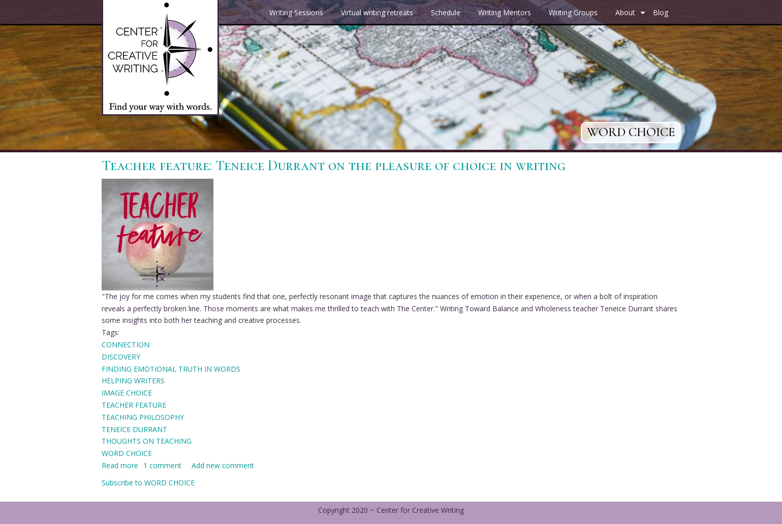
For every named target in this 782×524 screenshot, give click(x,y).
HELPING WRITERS (133, 380)
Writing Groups (573, 12)
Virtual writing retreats (377, 12)
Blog (660, 12)
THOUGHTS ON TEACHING (147, 441)
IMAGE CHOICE (127, 393)
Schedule (445, 12)
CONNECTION (125, 344)
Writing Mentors (504, 12)
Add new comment (223, 465)
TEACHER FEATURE (134, 405)
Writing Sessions (296, 12)
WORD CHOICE (127, 453)
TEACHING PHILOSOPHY (143, 417)
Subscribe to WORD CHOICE (148, 482)
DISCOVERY (121, 357)
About (631, 16)
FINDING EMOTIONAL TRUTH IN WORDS (171, 369)
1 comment (162, 465)
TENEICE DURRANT (134, 429)
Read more (120, 465)
